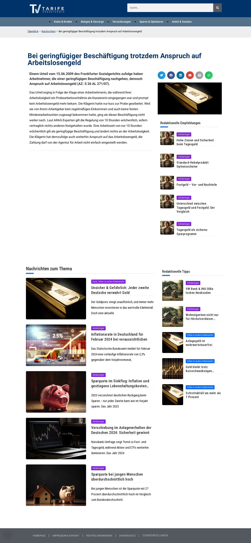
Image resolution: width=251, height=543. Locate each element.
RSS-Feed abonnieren (99, 535)
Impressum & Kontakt (66, 535)
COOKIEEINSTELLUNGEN (155, 535)
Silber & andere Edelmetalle (200, 335)
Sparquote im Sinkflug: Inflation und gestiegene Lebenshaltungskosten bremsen (120, 386)
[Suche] (217, 7)
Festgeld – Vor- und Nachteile (197, 184)
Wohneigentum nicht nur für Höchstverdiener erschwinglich (202, 319)
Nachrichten (48, 31)
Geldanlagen (184, 134)
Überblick (33, 31)
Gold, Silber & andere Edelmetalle (108, 281)
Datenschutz (127, 535)
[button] (161, 75)
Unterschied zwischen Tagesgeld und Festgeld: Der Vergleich (196, 207)
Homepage (39, 535)
